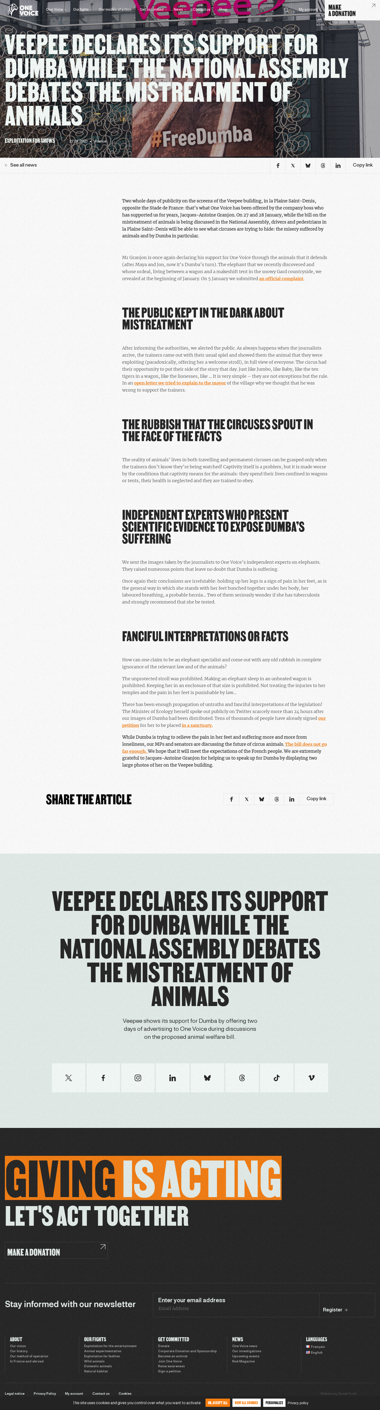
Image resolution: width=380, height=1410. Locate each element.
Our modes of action (115, 9)
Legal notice (14, 1394)
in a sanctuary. (197, 725)
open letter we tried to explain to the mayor (180, 383)
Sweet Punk (347, 1394)
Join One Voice (170, 1361)
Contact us (201, 9)
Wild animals (94, 1361)
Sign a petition (169, 1371)
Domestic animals (98, 1366)
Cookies (125, 1394)
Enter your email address (191, 1300)
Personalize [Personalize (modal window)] (274, 1402)
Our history (19, 1351)
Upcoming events (245, 1356)
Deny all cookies (246, 1402)
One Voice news (244, 1346)
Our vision (18, 1346)
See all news (21, 165)
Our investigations (246, 1351)
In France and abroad (27, 1361)
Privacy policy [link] (298, 1403)
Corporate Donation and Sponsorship (187, 1351)
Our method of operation (29, 1356)
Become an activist (173, 1356)
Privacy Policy (45, 1394)
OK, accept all (218, 1402)
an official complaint (281, 278)
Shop (223, 9)
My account (308, 9)
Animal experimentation (102, 1351)
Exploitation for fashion (102, 1356)
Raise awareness (171, 1366)
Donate (163, 1346)
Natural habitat (96, 1371)
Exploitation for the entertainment (110, 1346)
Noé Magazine (243, 1361)
